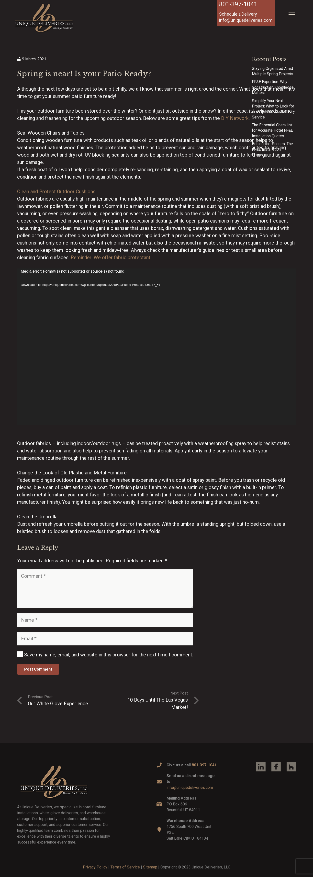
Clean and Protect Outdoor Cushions (56, 191)
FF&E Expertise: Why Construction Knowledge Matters (273, 87)
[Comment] (105, 588)
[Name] (105, 620)
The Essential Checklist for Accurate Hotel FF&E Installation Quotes (272, 130)
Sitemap (150, 867)
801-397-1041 (238, 4)
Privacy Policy (95, 867)
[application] (156, 346)
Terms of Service (125, 867)
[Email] (105, 638)
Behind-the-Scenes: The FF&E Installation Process (272, 149)
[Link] (44, 17)
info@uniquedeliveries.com (190, 787)
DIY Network (235, 118)
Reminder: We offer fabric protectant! (111, 257)
